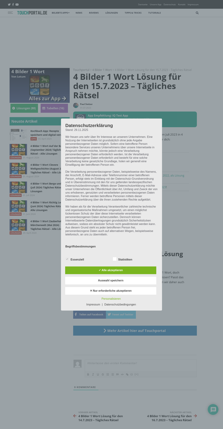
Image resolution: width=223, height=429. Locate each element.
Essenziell (74, 259)
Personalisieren (111, 298)
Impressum (93, 304)
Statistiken (122, 259)
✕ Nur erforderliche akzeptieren (111, 290)
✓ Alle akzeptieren (111, 270)
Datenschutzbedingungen (120, 304)
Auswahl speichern (111, 280)
